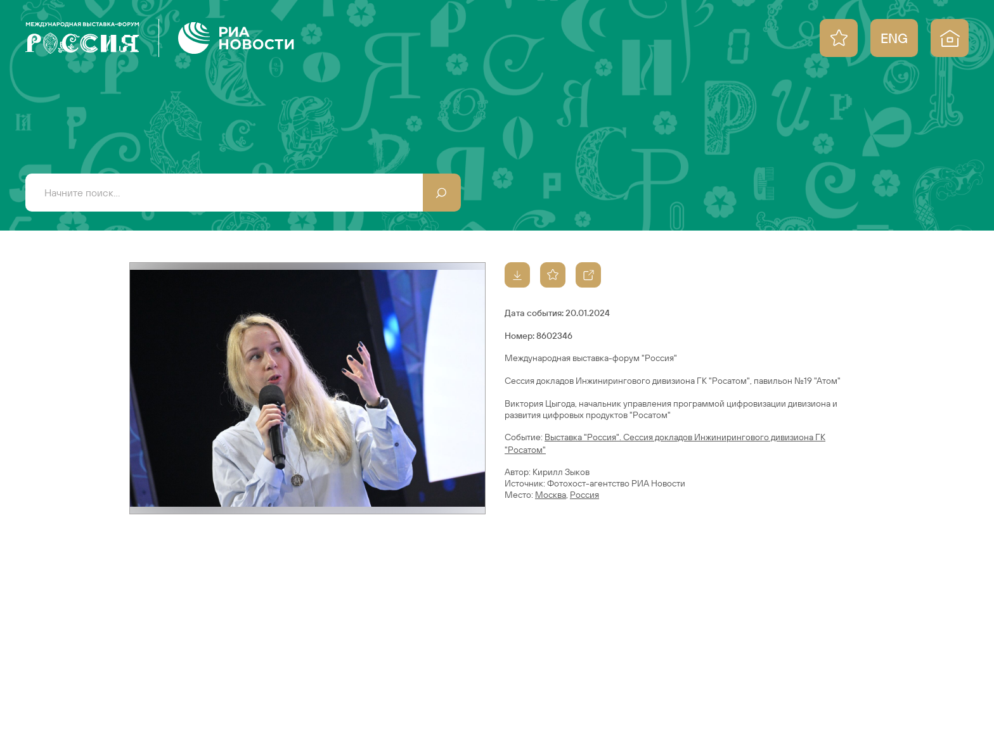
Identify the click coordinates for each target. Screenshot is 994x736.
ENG (894, 38)
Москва (550, 494)
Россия (584, 494)
